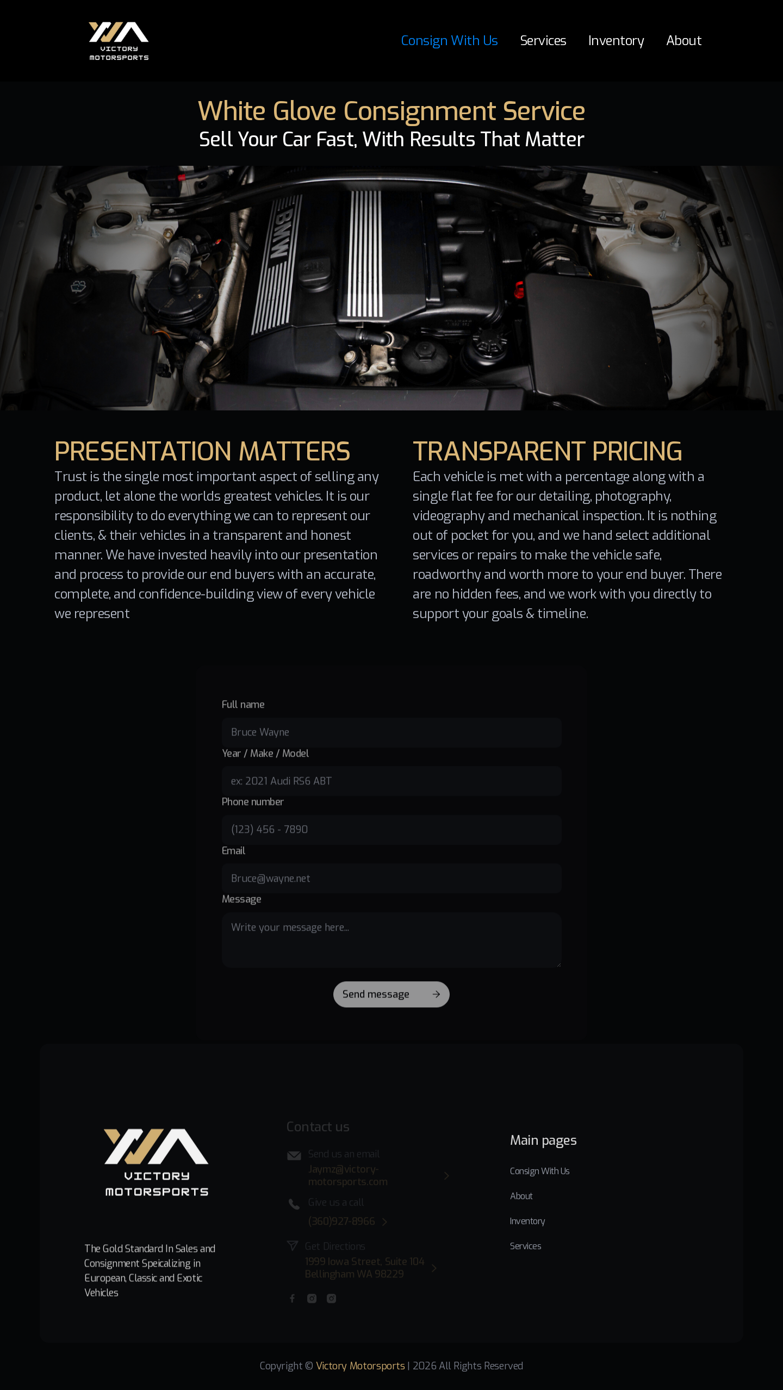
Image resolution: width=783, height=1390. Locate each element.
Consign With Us (449, 40)
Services (543, 40)
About (684, 40)
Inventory (616, 40)
